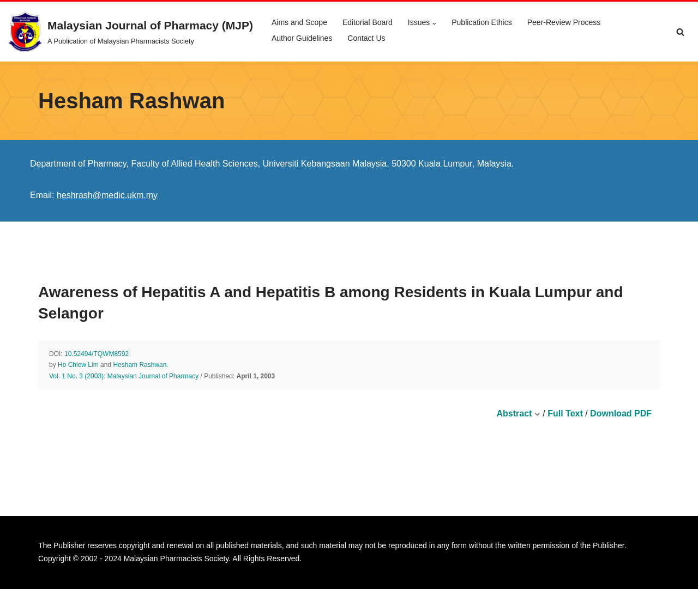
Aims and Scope (299, 22)
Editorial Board (367, 22)
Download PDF (621, 413)
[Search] (680, 32)
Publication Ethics (482, 22)
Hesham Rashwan (139, 365)
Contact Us (366, 38)
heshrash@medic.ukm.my (107, 195)
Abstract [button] (517, 413)
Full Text (565, 413)
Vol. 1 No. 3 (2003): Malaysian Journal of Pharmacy (123, 376)
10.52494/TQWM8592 (96, 354)
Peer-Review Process (564, 22)
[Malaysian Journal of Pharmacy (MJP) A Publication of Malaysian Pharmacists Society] (130, 31)
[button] (434, 24)
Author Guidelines (302, 38)
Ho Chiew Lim (78, 365)
